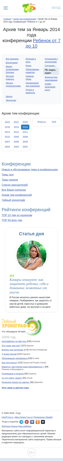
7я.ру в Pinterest (27, 422)
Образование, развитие (33, 71)
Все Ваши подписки (14, 189)
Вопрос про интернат (13, 349)
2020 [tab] (25, 122)
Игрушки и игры (31, 60)
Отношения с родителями (51, 60)
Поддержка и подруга (13, 373)
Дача (12, 275)
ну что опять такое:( (12, 378)
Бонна (14, 426)
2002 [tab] (25, 146)
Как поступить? (9, 362)
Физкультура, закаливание (51, 78)
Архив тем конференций (17, 195)
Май (54, 122)
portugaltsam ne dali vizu (14, 341)
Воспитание (12, 62)
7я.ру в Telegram (21, 422)
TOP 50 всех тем (12, 220)
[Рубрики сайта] (6, 8)
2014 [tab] (25, 127)
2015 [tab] (16, 127)
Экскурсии (11, 100)
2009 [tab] (16, 136)
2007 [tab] (7, 141)
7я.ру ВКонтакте (32, 422)
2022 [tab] (7, 122)
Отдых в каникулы (30, 91)
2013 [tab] (7, 132)
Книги (28, 65)
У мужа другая (9, 354)
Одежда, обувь (30, 77)
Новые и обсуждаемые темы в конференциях (30, 169)
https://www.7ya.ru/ (24, 417)
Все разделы (12, 59)
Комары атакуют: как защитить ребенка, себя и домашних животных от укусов (29, 286)
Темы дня (8, 174)
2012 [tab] (16, 132)
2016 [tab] (7, 127)
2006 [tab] (16, 141)
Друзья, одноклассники (13, 84)
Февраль (41, 122)
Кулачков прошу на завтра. (16, 382)
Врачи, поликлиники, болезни (12, 69)
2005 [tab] (25, 141)
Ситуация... (50, 65)
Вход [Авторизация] (56, 7)
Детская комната (10, 77)
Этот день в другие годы (15, 387)
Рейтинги (6, 426)
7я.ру (43, 422)
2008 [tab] (25, 136)
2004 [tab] (7, 146)
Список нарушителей (15, 184)
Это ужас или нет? (11, 345)
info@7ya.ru (7, 417)
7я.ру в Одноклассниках (38, 422)
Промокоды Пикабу (43, 417)
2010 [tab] (7, 136)
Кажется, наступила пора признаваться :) (23, 366)
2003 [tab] (16, 146)
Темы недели (10, 179)
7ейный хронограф (13, 200)
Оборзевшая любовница (14, 358)
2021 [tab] (16, 122)
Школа (9, 96)
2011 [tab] (25, 132)
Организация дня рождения (33, 84)
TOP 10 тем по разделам (17, 215)
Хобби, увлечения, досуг (50, 87)
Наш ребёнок (24, 426)
